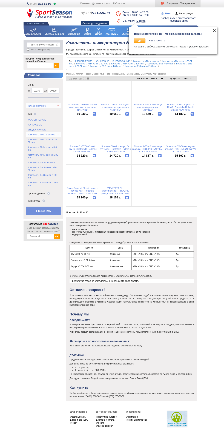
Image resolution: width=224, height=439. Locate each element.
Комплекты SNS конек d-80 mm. (42, 176)
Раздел (88, 74)
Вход (168, 13)
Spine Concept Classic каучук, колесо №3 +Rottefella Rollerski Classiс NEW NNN (82, 191)
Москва (140, 20)
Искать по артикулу (40, 49)
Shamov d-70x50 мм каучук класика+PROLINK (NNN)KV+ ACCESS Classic (180, 149)
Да (139, 40)
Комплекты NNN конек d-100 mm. (43, 156)
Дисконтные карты (79, 420)
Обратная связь (78, 417)
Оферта (100, 423)
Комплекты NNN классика (41, 134)
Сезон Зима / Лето (101, 74)
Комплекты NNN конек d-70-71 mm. (43, 141)
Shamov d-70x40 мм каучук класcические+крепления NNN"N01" (82, 107)
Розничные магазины (136, 420)
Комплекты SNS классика (41, 162)
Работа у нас (119, 3)
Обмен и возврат (104, 426)
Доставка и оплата (101, 3)
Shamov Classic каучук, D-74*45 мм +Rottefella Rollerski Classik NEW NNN (115, 149)
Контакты (85, 3)
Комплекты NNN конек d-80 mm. (42, 148)
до (45, 90)
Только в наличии (37, 105)
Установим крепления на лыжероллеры (89, 345)
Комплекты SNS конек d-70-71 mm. (42, 168)
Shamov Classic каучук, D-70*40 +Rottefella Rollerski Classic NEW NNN (180, 107)
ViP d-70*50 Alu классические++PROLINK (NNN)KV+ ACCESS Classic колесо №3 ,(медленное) (115, 191)
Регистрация (186, 13)
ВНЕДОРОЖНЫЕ (37, 129)
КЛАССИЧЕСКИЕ (37, 119)
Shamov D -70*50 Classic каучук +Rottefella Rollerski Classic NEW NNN (82, 149)
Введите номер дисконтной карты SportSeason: (39, 60)
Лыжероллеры (118, 74)
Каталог (79, 74)
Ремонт (73, 423)
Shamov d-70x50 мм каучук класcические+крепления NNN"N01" (115, 107)
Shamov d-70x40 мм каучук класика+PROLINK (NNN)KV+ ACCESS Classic (148, 149)
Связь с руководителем (94, 23)
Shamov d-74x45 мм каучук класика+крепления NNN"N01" (148, 107)
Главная (70, 74)
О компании (132, 417)
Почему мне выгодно (106, 417)
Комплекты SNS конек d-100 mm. (43, 184)
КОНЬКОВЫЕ (35, 124)
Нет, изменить (157, 40)
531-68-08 (40, 3)
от (29, 90)
